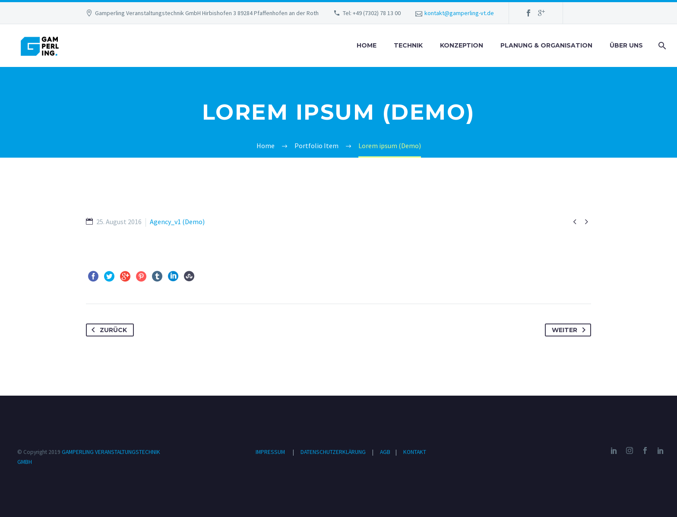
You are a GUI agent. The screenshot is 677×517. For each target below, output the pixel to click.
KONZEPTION (461, 45)
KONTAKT (414, 452)
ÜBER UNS (626, 45)
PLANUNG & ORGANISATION (546, 45)
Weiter (570, 330)
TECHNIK (408, 45)
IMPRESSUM (270, 452)
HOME (366, 45)
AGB (386, 452)
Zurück (107, 330)
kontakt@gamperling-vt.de (459, 13)
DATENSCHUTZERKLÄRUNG (334, 452)
